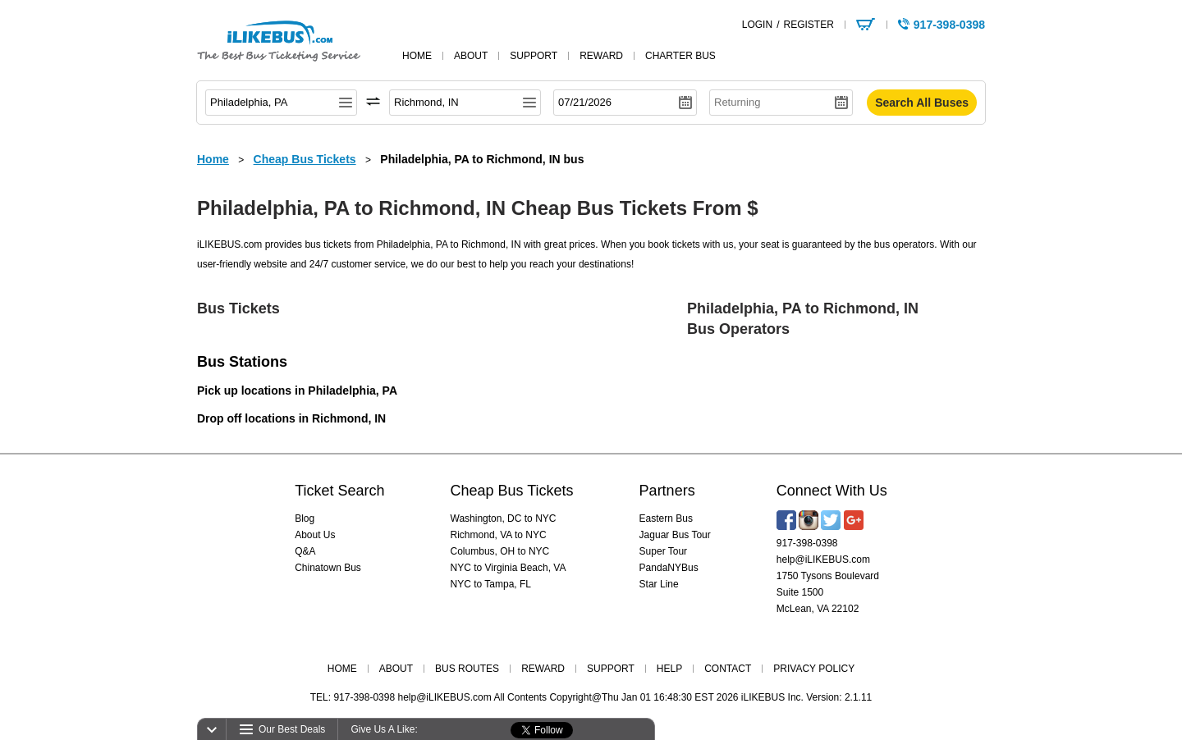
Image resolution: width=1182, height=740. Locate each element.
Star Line (659, 584)
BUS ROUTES (467, 668)
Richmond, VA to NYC (499, 535)
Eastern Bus (666, 518)
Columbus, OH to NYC (500, 551)
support (533, 56)
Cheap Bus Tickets (512, 490)
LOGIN (757, 24)
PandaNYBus (669, 567)
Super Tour (663, 551)
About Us (315, 535)
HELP (669, 668)
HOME (342, 668)
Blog (304, 518)
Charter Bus (680, 56)
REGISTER (808, 24)
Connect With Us (832, 490)
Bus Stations (242, 362)
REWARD (543, 668)
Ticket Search (339, 490)
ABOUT (396, 668)
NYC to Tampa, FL (491, 584)
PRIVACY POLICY (813, 668)
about (471, 56)
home (417, 56)
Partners (667, 490)
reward (601, 56)
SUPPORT (611, 668)
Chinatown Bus (328, 567)
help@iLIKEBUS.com (823, 559)
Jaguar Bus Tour (675, 535)
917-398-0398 (807, 543)
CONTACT (727, 668)
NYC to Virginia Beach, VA (508, 567)
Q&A (305, 551)
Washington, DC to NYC (504, 518)
